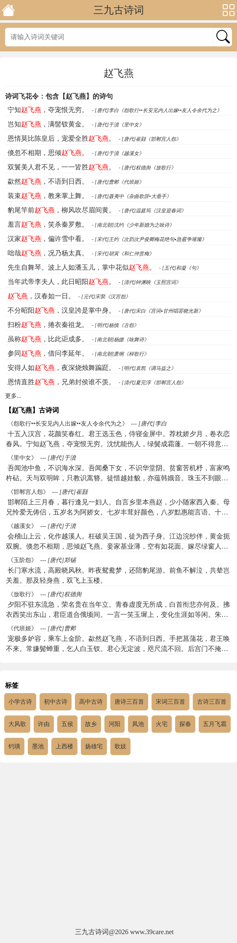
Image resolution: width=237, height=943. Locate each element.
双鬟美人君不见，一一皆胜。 (61, 167)
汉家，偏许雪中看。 (48, 238)
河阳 (114, 724)
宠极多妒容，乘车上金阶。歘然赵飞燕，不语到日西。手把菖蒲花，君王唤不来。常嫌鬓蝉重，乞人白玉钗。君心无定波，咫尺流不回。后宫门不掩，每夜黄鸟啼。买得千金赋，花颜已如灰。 (118, 648)
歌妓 (120, 746)
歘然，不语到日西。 (48, 181)
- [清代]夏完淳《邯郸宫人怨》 (152, 383)
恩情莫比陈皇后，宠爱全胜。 (61, 138)
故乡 (91, 724)
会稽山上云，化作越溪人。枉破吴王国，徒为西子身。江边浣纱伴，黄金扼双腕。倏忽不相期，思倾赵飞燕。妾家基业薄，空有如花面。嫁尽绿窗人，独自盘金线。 (118, 546)
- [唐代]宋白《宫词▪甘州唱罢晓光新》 (161, 311)
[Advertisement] (118, 845)
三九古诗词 (118, 10)
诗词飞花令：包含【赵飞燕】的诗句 (59, 96)
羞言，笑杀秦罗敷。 (48, 224)
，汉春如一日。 (41, 296)
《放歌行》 (22, 594)
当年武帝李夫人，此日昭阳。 (61, 281)
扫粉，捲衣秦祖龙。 (48, 324)
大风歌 (17, 724)
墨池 (38, 746)
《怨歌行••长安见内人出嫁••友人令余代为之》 (68, 424)
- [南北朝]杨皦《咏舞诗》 (120, 340)
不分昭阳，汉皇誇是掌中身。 (61, 310)
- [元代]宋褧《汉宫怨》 (104, 297)
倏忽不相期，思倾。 (48, 152)
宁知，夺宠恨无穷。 (48, 109)
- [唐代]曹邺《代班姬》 (118, 182)
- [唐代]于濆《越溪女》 (118, 153)
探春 (185, 724)
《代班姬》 (22, 628)
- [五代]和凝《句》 (180, 268)
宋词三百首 (170, 702)
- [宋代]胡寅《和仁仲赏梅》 (123, 254)
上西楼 (64, 746)
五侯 (67, 724)
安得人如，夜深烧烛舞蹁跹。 (61, 367)
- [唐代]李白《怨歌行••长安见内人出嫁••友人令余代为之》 (157, 110)
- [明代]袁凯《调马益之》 (147, 368)
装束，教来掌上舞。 (48, 195)
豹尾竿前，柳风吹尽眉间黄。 (61, 210)
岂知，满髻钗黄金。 (48, 124)
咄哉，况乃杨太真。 (48, 253)
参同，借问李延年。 (48, 353)
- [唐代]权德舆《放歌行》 (147, 168)
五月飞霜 (214, 724)
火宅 (162, 724)
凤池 (138, 724)
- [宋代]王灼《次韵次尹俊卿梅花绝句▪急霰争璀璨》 (149, 239)
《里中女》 (22, 458)
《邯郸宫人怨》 (28, 492)
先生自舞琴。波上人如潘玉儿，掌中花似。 (82, 267)
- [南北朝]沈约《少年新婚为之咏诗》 (133, 225)
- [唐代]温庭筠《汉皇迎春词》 (152, 211)
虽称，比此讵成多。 (48, 339)
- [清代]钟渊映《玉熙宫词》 (150, 282)
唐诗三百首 (129, 702)
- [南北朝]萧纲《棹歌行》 (120, 354)
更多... (13, 396)
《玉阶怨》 (22, 560)
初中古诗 (55, 702)
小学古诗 (20, 702)
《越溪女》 (22, 526)
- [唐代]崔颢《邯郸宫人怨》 (150, 139)
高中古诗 (91, 702)
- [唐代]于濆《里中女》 (118, 125)
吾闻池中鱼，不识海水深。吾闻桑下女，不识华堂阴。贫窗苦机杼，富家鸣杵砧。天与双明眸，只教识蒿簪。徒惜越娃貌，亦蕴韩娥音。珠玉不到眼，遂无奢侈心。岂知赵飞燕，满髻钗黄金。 (118, 478)
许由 (44, 724)
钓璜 (14, 746)
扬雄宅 (94, 746)
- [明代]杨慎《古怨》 (115, 325)
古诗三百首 (211, 702)
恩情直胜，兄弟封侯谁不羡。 (61, 382)
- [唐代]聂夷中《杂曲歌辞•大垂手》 (131, 196)
